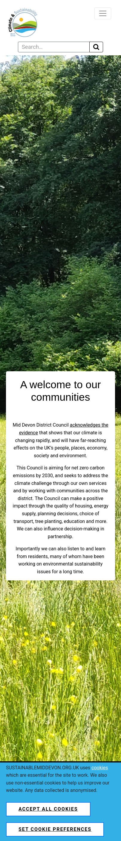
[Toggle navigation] (102, 13)
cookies (99, 767)
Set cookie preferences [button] (55, 829)
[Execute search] (96, 47)
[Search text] (54, 47)
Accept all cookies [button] (48, 809)
